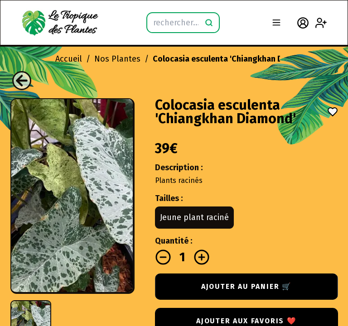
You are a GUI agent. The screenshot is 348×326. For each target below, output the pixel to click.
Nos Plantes (117, 59)
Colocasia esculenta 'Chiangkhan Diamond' (233, 59)
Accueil (68, 59)
